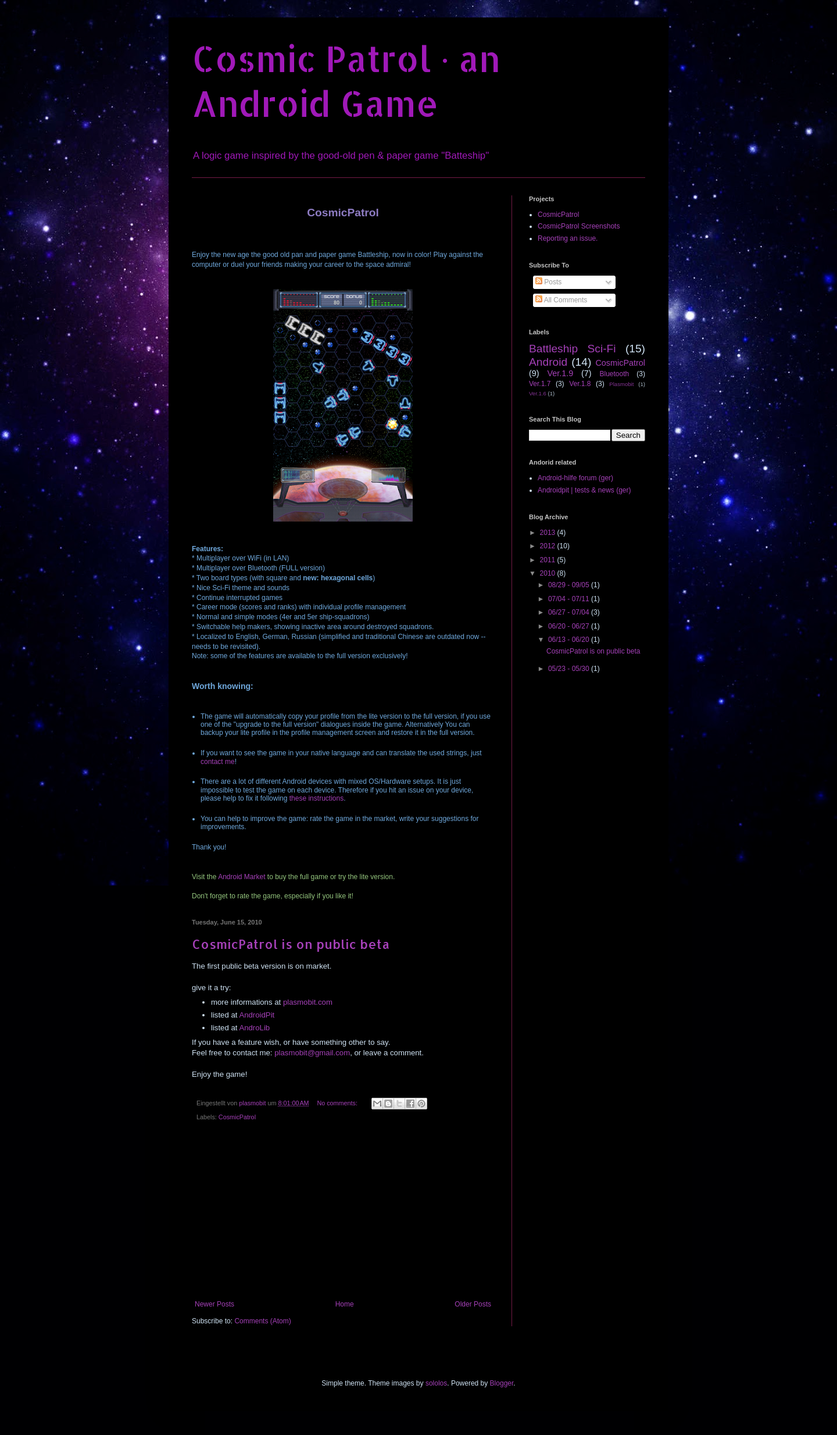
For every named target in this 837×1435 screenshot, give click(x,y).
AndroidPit (256, 1015)
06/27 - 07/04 (569, 612)
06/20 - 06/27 (569, 626)
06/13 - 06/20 (569, 640)
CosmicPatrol (237, 1116)
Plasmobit (621, 384)
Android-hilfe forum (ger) (575, 478)
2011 (548, 560)
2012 (548, 546)
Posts (548, 282)
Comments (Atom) (262, 1321)
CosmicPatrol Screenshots (579, 226)
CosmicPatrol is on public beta (290, 944)
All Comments (561, 300)
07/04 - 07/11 (569, 599)
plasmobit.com (307, 1002)
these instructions (316, 798)
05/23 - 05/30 (569, 669)
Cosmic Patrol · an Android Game (346, 81)
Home (344, 1304)
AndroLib (254, 1027)
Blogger (502, 1383)
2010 (548, 573)
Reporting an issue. (568, 238)
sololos (436, 1383)
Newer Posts (214, 1304)
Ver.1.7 (539, 384)
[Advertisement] (343, 1213)
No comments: (338, 1103)
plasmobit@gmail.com (312, 1052)
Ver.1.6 (537, 393)
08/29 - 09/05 (569, 585)
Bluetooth (614, 374)
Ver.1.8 (580, 384)
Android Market (241, 877)
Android (548, 362)
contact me (218, 762)
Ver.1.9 (560, 373)
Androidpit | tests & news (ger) (584, 490)
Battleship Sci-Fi (572, 348)
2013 (548, 533)
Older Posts (473, 1304)
